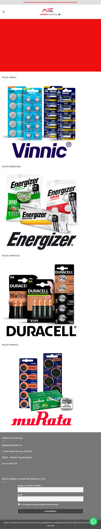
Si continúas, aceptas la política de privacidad (38, 504)
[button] (3, 12)
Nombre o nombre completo (29, 485)
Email (20, 495)
